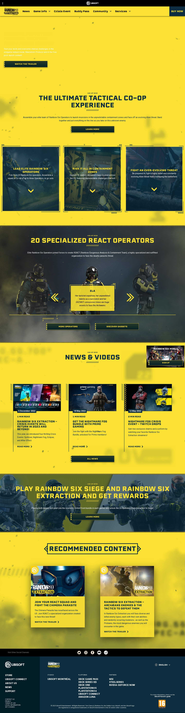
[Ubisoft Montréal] (62, 679)
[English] (162, 665)
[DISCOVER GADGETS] (117, 326)
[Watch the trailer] (26, 64)
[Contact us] (21, 699)
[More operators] (68, 326)
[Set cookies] (10, 707)
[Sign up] (166, 362)
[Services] (122, 11)
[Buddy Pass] (81, 11)
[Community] (102, 11)
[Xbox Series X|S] (92, 682)
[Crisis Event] (62, 11)
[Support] (21, 691)
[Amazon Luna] (92, 696)
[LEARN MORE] (92, 517)
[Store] (21, 675)
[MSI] (123, 679)
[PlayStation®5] (92, 688)
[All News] (92, 459)
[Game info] (42, 11)
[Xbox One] (92, 685)
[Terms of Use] (21, 703)
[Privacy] (21, 701)
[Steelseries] (123, 682)
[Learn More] (92, 129)
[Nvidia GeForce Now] (123, 685)
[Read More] (25, 446)
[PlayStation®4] (92, 691)
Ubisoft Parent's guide (162, 696)
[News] (26, 11)
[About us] (21, 683)
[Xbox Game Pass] (92, 679)
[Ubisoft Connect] (21, 679)
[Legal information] (21, 705)
